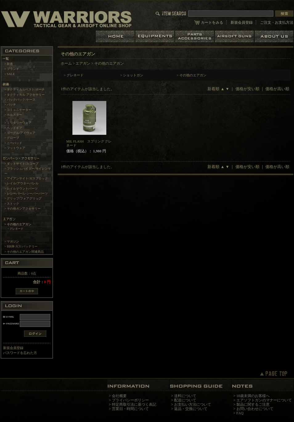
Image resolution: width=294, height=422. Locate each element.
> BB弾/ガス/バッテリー (21, 246)
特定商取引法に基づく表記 (134, 404)
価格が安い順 (247, 89)
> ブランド (11, 68)
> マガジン (11, 241)
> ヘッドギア (13, 128)
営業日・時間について (130, 409)
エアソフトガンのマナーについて (264, 400)
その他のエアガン (192, 75)
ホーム (116, 36)
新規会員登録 (242, 22)
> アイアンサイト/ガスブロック (26, 178)
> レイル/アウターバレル (21, 183)
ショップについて (274, 36)
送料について (185, 396)
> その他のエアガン (17, 224)
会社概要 (119, 396)
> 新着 (8, 64)
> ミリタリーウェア (17, 122)
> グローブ (11, 137)
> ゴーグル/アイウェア (19, 133)
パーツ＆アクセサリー (195, 36)
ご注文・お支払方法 (276, 22)
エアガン (235, 36)
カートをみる (212, 22)
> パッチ (10, 104)
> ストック (11, 203)
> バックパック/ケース (19, 99)
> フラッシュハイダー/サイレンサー (27, 171)
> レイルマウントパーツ (21, 188)
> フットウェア (14, 148)
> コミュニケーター (17, 109)
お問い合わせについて (254, 409)
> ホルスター (13, 114)
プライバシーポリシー (130, 400)
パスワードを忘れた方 (20, 353)
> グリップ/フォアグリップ (23, 198)
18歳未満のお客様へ (253, 396)
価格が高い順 (277, 89)
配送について (185, 400)
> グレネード (15, 228)
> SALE (9, 74)
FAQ (239, 413)
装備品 (155, 36)
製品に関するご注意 (253, 404)
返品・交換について (190, 409)
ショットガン (133, 75)
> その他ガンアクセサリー (22, 208)
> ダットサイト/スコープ (21, 163)
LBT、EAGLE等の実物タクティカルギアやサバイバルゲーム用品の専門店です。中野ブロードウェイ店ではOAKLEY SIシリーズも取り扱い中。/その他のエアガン (66, 18)
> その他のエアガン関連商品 (24, 251)
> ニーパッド (13, 143)
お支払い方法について (192, 404)
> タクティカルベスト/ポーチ (24, 89)
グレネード (75, 75)
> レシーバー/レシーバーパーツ (26, 193)
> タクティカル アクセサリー (24, 94)
